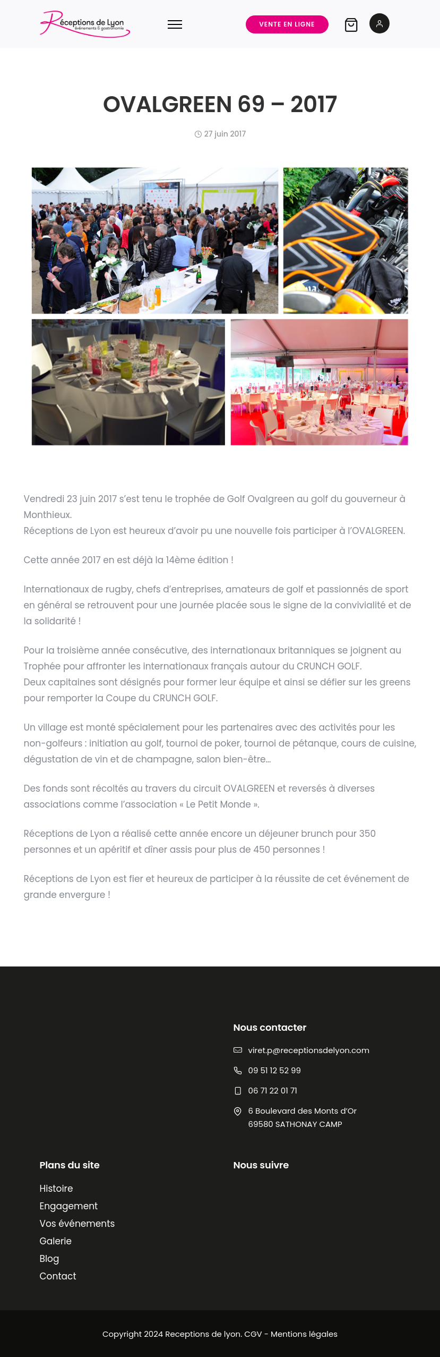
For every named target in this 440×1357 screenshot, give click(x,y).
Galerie (56, 1241)
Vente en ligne (287, 24)
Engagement (69, 1206)
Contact (58, 1276)
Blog (49, 1258)
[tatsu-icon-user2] (379, 24)
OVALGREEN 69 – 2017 (220, 104)
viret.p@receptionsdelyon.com (309, 1050)
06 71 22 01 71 (272, 1090)
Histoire (56, 1188)
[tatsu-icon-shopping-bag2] (351, 24)
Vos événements (77, 1223)
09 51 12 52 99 (274, 1070)
